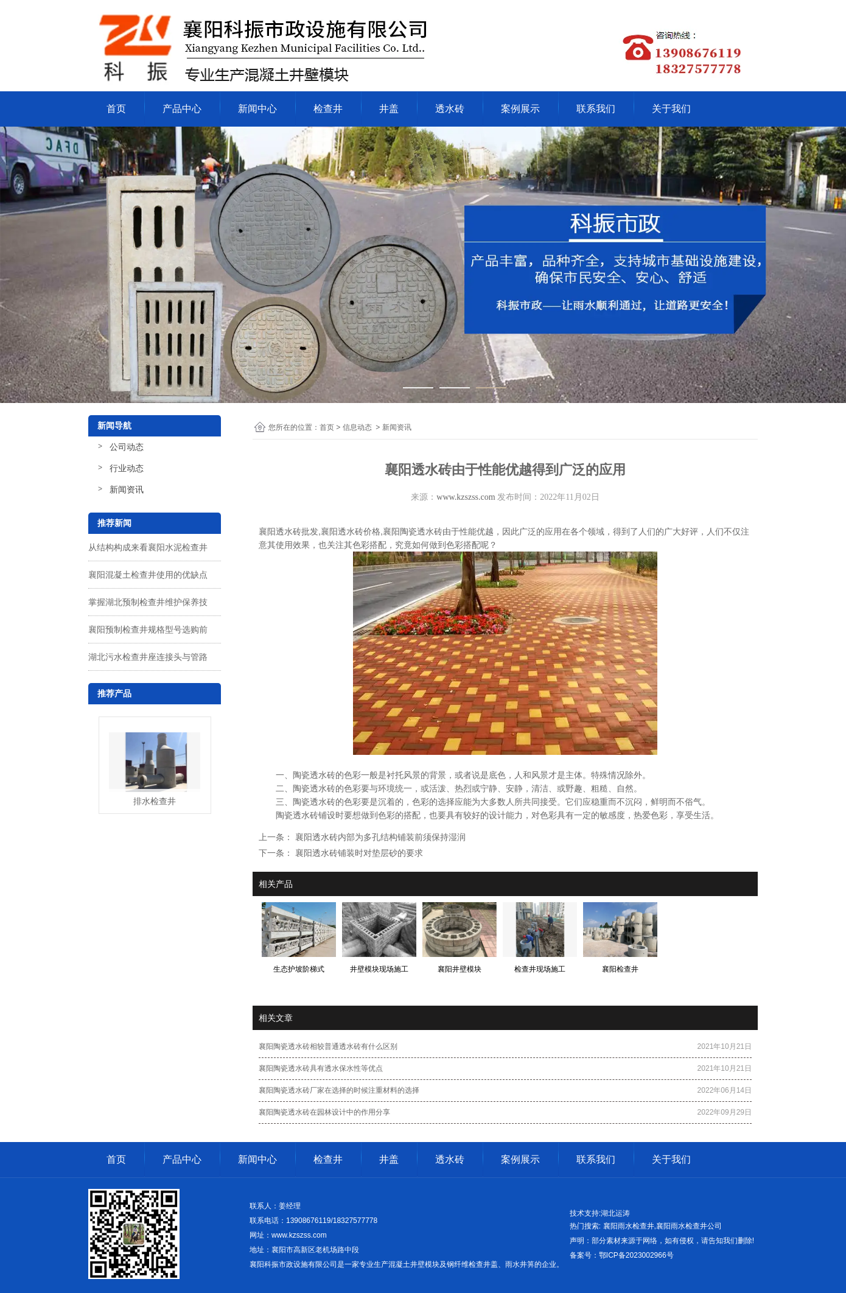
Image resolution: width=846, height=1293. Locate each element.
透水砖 (449, 108)
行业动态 (127, 468)
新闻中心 (257, 108)
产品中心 (182, 108)
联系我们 (595, 108)
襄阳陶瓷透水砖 (412, 531)
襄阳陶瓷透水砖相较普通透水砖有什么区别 (328, 1046)
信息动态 (357, 427)
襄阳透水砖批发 (288, 531)
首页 (116, 108)
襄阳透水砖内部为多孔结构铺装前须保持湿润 (379, 837)
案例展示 (520, 108)
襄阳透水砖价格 (350, 531)
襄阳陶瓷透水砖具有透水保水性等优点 (321, 1068)
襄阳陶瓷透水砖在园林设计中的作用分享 (324, 1112)
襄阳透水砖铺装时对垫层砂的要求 (358, 853)
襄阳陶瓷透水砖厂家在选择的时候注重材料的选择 (339, 1090)
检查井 (328, 108)
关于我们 (671, 108)
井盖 (389, 108)
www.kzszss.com (465, 497)
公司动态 (127, 447)
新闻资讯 (127, 489)
